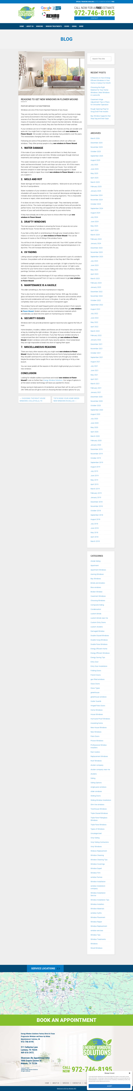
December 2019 (96, 449)
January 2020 (96, 445)
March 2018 (95, 541)
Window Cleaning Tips (99, 860)
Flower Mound (28, 311)
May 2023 (94, 270)
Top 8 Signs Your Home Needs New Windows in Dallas (66, 399)
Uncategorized (96, 833)
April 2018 (94, 537)
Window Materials (97, 909)
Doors (66, 26)
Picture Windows (97, 741)
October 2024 (96, 204)
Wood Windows (96, 948)
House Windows (97, 714)
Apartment (95, 565)
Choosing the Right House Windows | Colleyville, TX (32, 399)
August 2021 (95, 362)
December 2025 (96, 143)
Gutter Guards (96, 701)
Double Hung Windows (99, 640)
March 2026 (95, 138)
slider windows (96, 791)
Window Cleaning (97, 855)
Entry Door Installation (99, 666)
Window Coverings (98, 864)
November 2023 (97, 252)
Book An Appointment (66, 1020)
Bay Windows (96, 579)
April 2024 (94, 230)
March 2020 (95, 436)
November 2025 (97, 147)
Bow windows (96, 587)
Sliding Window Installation (101, 800)
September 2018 (97, 515)
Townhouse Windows (99, 809)
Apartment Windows (98, 570)
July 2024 (94, 217)
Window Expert (96, 868)
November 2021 (97, 349)
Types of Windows (97, 829)
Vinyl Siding (95, 838)
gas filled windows (98, 679)
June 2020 (95, 423)
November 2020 (97, 401)
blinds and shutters (98, 583)
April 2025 (94, 178)
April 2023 (94, 274)
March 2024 (95, 235)
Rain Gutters (95, 752)
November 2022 (97, 296)
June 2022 (95, 318)
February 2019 (96, 493)
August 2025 (95, 160)
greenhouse (95, 692)
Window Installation (98, 882)
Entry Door (95, 662)
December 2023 (96, 248)
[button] (129, 1073)
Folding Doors (96, 671)
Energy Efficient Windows (100, 653)
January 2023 (96, 287)
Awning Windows (97, 574)
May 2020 (94, 427)
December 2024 (96, 195)
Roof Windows (96, 761)
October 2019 (96, 458)
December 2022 (96, 292)
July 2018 (94, 524)
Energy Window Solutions (52, 380)
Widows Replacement (99, 851)
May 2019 (94, 480)
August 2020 (95, 414)
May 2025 (94, 173)
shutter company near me (100, 769)
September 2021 (97, 357)
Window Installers (97, 904)
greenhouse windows (99, 697)
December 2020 (96, 397)
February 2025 (96, 186)
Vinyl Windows (96, 846)
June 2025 (95, 169)
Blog (86, 1083)
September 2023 (97, 257)
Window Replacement (99, 926)
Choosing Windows (98, 600)
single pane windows (98, 787)
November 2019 (97, 454)
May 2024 (94, 226)
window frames (96, 877)
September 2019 (97, 462)
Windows (39, 26)
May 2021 (94, 375)
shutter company (97, 765)
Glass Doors (95, 684)
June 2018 (95, 528)
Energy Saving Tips (98, 657)
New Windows (96, 732)
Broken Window (96, 592)
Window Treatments (54, 26)
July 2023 (94, 261)
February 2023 (96, 283)
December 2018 (96, 502)
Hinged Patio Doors (98, 706)
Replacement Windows (99, 756)
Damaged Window (97, 631)
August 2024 (95, 213)
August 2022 (95, 309)
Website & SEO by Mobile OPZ (66, 1089)
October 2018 (96, 511)
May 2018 (94, 532)
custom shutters (97, 627)
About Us (30, 26)
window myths (96, 913)
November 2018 (97, 506)
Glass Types (95, 688)
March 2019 (95, 489)
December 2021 (96, 344)
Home (22, 26)
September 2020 (97, 410)
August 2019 (95, 467)
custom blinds (96, 614)
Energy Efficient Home (99, 649)
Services (66, 1083)
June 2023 (95, 265)
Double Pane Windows (99, 644)
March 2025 (95, 182)
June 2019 (95, 476)
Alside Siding (95, 561)
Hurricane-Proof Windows (100, 719)
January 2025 (96, 191)
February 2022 (96, 335)
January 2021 (96, 392)
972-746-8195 (94, 13)
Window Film (96, 873)
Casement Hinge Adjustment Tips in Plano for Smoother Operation (100, 102)
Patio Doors (95, 736)
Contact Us (77, 1083)
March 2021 (95, 384)
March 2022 (95, 331)
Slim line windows (97, 805)
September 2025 (97, 156)
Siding (74, 26)
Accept (109, 1086)
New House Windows (99, 727)
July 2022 (94, 313)
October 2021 (96, 353)
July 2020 (94, 419)
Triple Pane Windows (98, 825)
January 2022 (96, 340)
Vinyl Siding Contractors (100, 842)
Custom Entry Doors (98, 622)
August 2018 (95, 519)
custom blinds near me (99, 618)
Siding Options (96, 783)
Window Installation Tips (100, 900)
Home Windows (97, 710)
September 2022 (97, 305)
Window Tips (95, 935)
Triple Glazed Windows (99, 813)
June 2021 (95, 370)
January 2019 (96, 497)
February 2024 (96, 239)
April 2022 (94, 327)
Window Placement (98, 917)
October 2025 (96, 151)
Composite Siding (97, 605)
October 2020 (96, 405)
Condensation (96, 609)
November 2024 (97, 200)
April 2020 (94, 432)
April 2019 (94, 484)
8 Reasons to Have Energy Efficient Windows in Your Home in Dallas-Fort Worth (101, 80)
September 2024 (97, 208)
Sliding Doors (96, 796)
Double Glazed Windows (100, 636)
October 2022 (96, 300)
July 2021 (94, 366)
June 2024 (95, 222)
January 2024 (96, 243)
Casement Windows (98, 596)
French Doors (96, 675)
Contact (94, 18)
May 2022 (94, 322)
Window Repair (96, 922)
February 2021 (96, 388)
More (81, 26)
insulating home (97, 723)
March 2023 (95, 278)
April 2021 (94, 379)
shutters (94, 774)
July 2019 (94, 471)
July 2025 (94, 165)
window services (97, 930)
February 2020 (96, 440)
